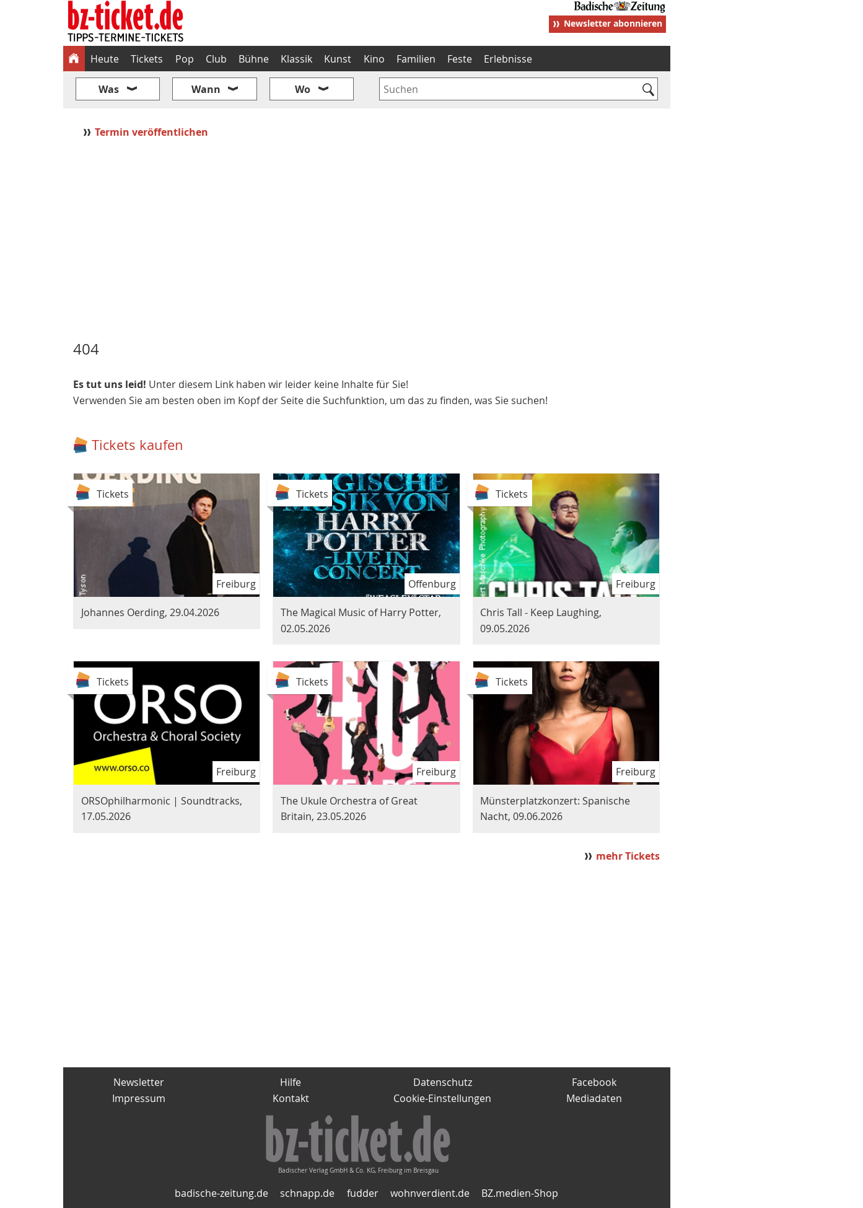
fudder (363, 1193)
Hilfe (290, 1082)
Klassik (296, 59)
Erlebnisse (508, 59)
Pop (184, 59)
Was (109, 89)
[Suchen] (649, 90)
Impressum (138, 1098)
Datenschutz (442, 1082)
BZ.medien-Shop (519, 1193)
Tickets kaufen (137, 445)
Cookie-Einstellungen (442, 1098)
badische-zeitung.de (221, 1193)
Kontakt (291, 1098)
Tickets (147, 59)
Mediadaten (594, 1098)
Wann (206, 89)
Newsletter (138, 1082)
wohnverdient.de (430, 1193)
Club (216, 59)
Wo (302, 89)
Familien (416, 59)
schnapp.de (307, 1193)
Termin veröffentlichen (153, 132)
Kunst (337, 59)
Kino (374, 59)
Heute (104, 59)
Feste (459, 59)
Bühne (254, 59)
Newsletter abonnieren (613, 23)
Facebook (594, 1082)
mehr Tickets (628, 856)
